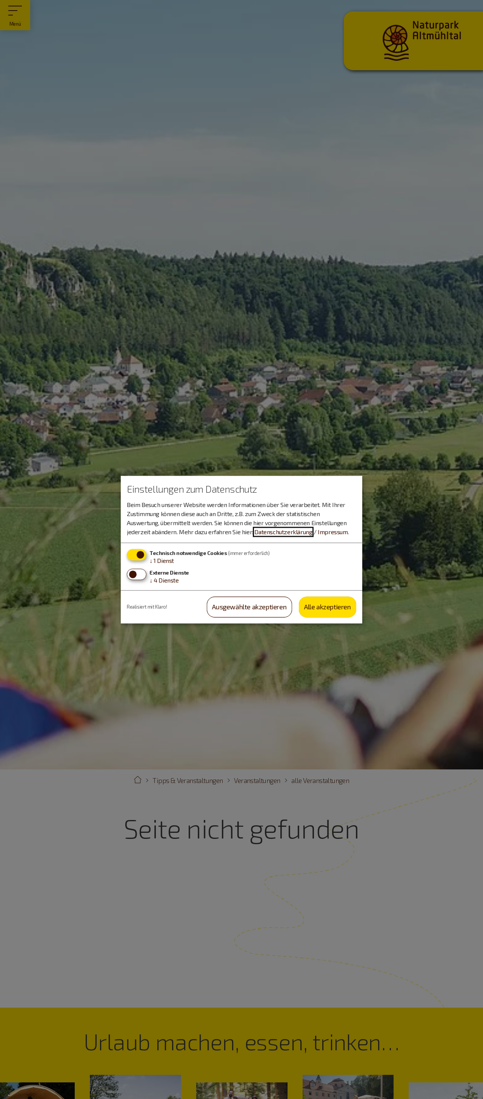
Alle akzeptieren (327, 607)
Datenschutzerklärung (283, 532)
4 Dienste (164, 580)
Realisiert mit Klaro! (147, 607)
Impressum (333, 532)
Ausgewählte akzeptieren (249, 607)
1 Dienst (161, 560)
